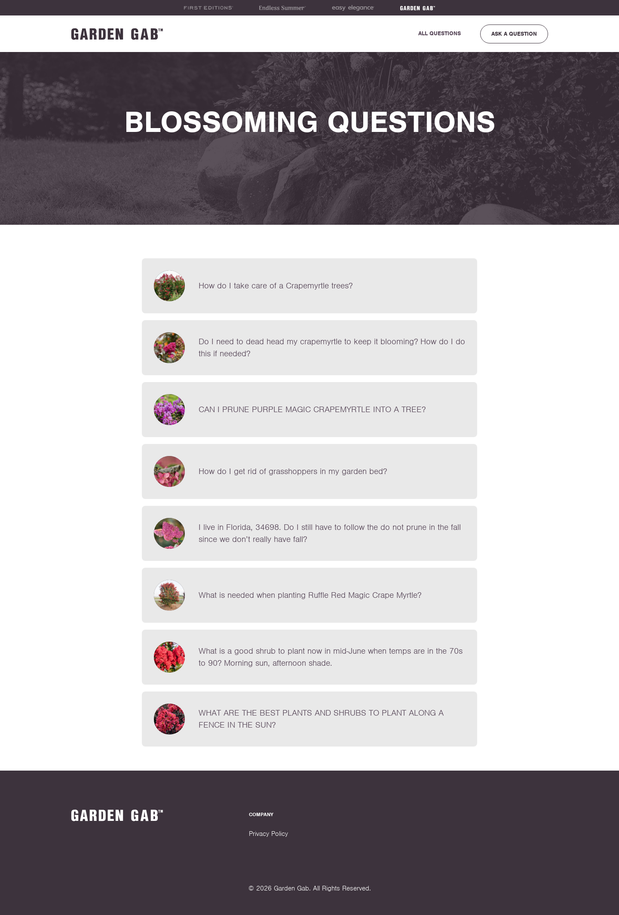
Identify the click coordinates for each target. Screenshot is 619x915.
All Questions (439, 33)
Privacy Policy (268, 833)
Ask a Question (514, 33)
